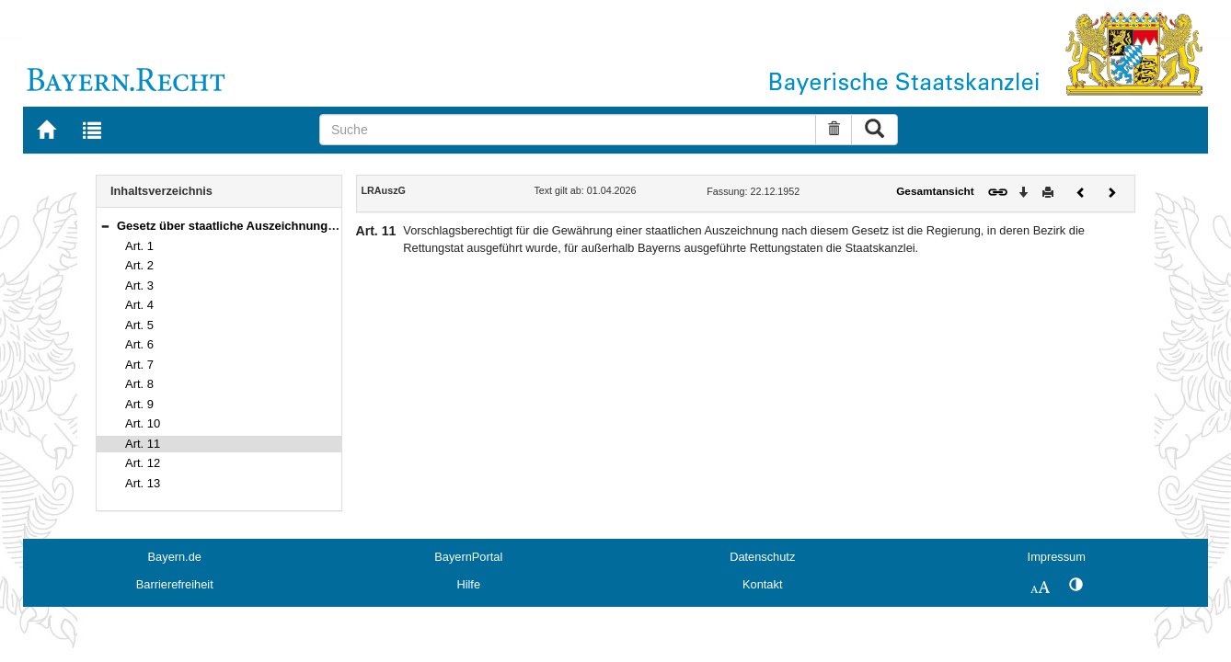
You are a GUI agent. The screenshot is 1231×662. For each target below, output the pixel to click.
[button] (104, 226)
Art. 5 (139, 325)
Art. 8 (139, 384)
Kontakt (762, 584)
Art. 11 (142, 444)
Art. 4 (139, 305)
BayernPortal (468, 557)
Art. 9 (139, 404)
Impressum (1057, 557)
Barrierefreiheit (174, 584)
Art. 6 (139, 344)
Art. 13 (142, 483)
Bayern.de (174, 557)
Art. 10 (142, 423)
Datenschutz (762, 557)
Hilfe (468, 584)
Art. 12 (142, 463)
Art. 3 (139, 285)
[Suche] (567, 129)
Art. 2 (139, 265)
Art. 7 (139, 364)
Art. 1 (139, 246)
